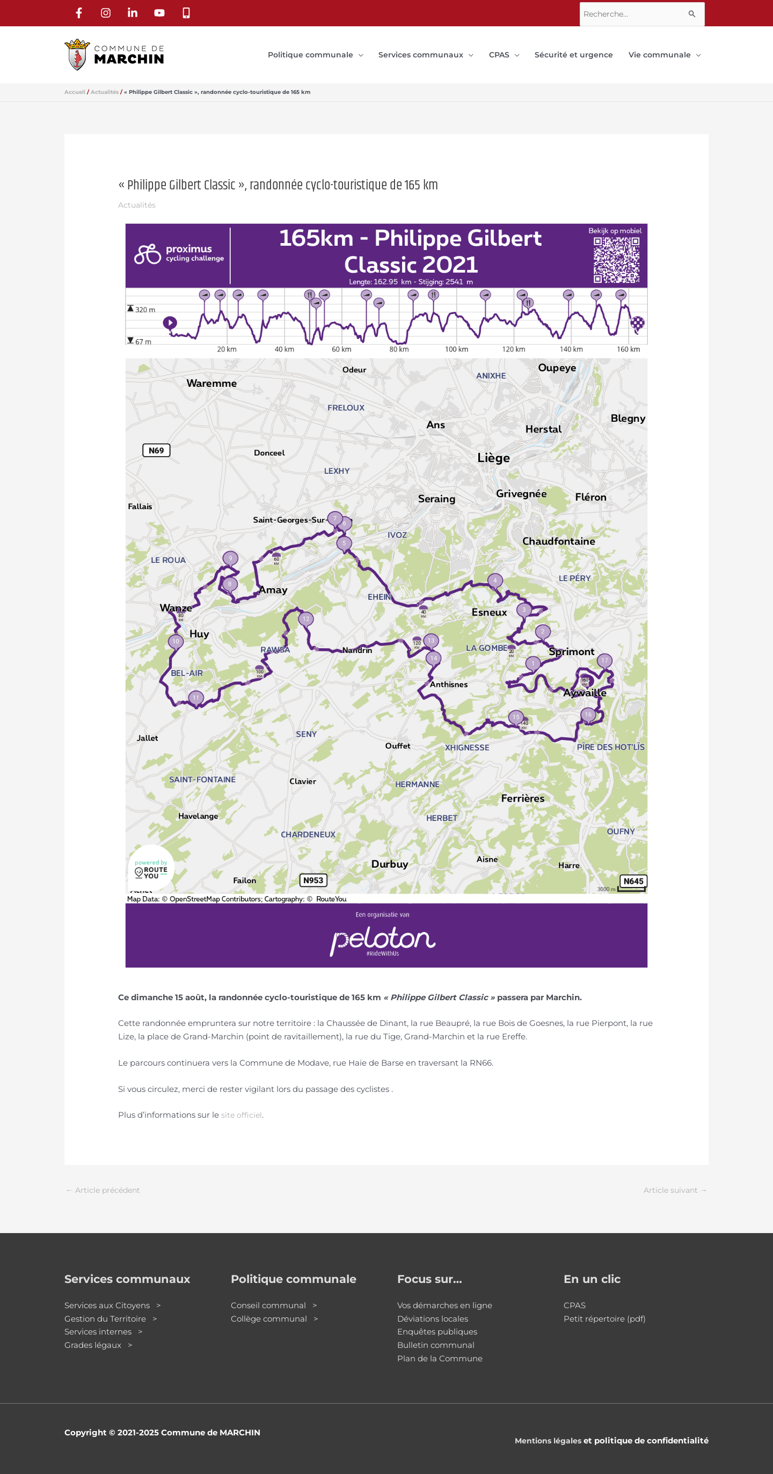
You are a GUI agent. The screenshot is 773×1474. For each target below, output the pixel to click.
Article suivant (674, 1180)
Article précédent (105, 1180)
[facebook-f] (81, 11)
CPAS (575, 1295)
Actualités (138, 194)
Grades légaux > (98, 1336)
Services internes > (103, 1322)
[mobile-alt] (188, 11)
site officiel (242, 1104)
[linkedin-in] (134, 11)
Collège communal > (274, 1309)
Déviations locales (432, 1309)
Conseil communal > (274, 1295)
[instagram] (108, 11)
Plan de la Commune (440, 1349)
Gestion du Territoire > (110, 1309)
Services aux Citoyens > (112, 1295)
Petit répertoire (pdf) (605, 1309)
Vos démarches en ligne (444, 1295)
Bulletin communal (436, 1336)
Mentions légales (545, 1431)
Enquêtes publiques (437, 1322)
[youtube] (161, 11)
